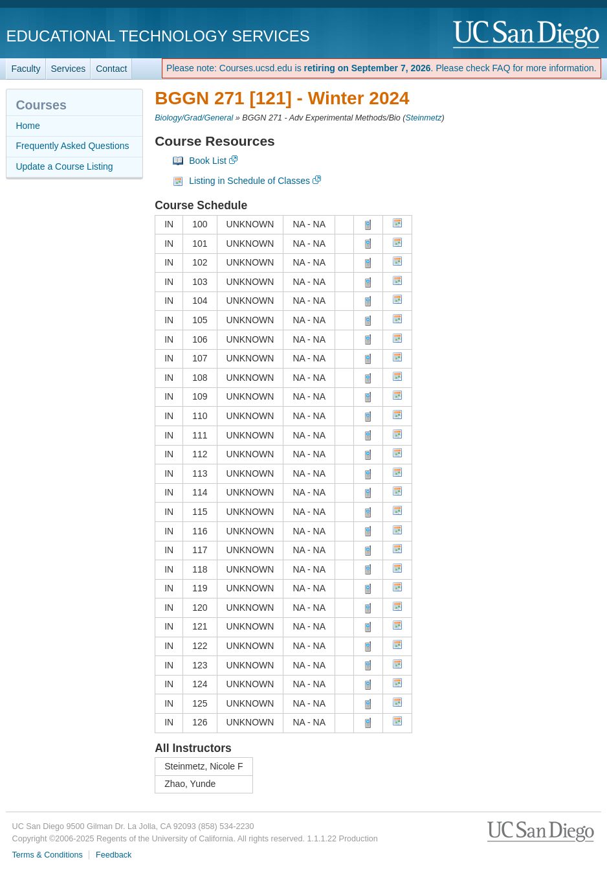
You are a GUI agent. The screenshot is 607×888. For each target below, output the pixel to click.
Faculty (25, 68)
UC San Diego (527, 35)
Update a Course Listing (64, 166)
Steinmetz (424, 117)
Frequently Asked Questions (72, 146)
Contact (111, 68)
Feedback (113, 855)
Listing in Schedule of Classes (249, 181)
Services (68, 68)
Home (27, 125)
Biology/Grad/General (194, 117)
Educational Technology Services (157, 36)
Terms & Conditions (47, 855)
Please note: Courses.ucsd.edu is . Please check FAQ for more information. (381, 68)
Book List (207, 160)
